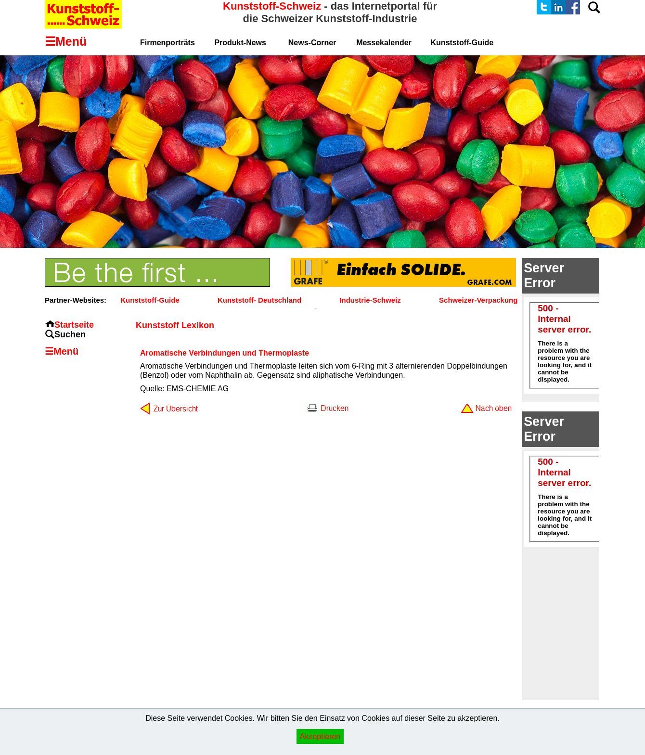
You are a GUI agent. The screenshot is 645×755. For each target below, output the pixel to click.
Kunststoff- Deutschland (259, 300)
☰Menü (61, 351)
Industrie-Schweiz (370, 300)
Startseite (74, 325)
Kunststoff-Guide (149, 300)
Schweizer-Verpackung (478, 300)
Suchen (70, 334)
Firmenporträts (167, 42)
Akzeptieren (320, 736)
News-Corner (312, 42)
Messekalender (384, 42)
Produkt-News (240, 42)
